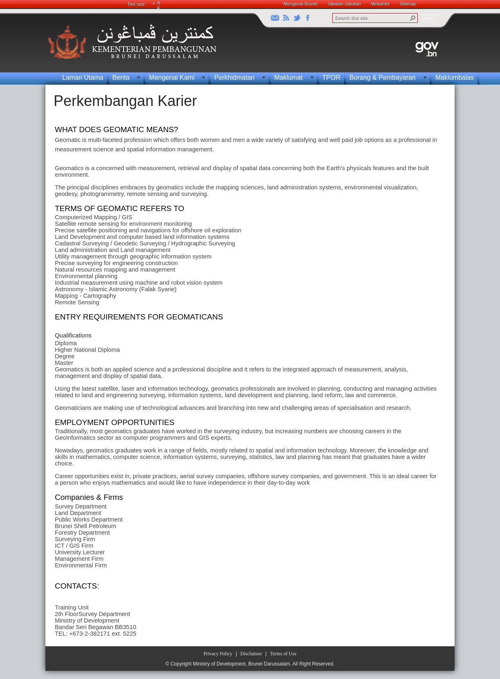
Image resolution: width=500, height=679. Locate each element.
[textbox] (247, 378)
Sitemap (408, 3)
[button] (412, 17)
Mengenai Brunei (301, 3)
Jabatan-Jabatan (344, 3)
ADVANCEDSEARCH (431, 16)
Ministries (380, 3)
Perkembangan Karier (125, 100)
